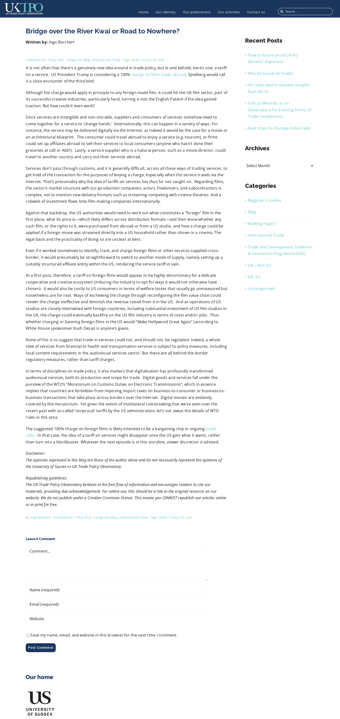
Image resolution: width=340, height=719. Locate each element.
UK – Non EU (260, 265)
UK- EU (254, 276)
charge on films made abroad (158, 74)
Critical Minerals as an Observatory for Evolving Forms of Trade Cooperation (280, 110)
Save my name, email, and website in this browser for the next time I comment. (104, 635)
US (154, 60)
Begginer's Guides (265, 200)
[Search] (281, 11)
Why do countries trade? (271, 73)
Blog (87, 60)
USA (161, 60)
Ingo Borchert (40, 517)
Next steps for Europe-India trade (279, 128)
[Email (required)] (116, 604)
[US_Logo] (40, 692)
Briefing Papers (262, 223)
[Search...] (305, 11)
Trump (146, 60)
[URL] (116, 619)
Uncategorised (261, 288)
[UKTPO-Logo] (24, 5)
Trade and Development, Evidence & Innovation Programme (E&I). (280, 250)
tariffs (135, 60)
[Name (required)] (116, 590)
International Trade (106, 60)
